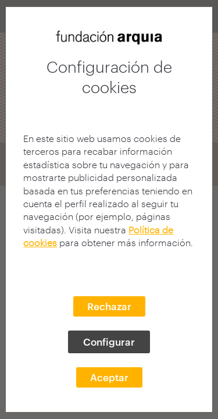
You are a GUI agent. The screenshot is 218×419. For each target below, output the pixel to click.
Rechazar (109, 306)
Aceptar (109, 377)
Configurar (109, 341)
